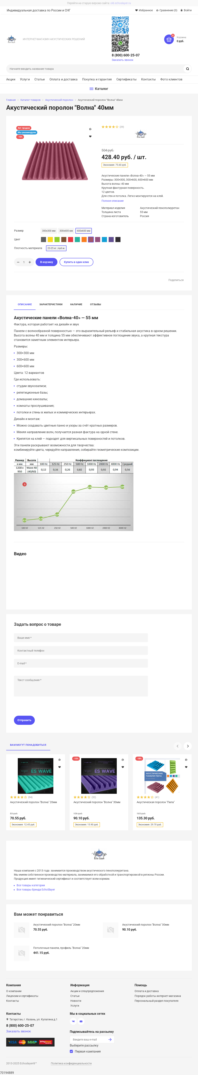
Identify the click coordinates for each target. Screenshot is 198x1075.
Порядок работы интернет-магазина (158, 995)
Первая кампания (88, 1051)
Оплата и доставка (64, 79)
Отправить (24, 720)
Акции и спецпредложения (87, 991)
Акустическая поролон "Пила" (156, 802)
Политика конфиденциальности (71, 1063)
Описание (25, 304)
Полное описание (113, 200)
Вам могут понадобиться (28, 744)
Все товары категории (31, 885)
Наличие (76, 304)
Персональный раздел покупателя (156, 1000)
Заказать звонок (122, 59)
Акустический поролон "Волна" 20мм (33, 802)
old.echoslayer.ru (120, 3)
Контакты (148, 79)
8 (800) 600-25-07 (126, 55)
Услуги (25, 79)
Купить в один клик (76, 262)
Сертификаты (126, 79)
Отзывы (95, 304)
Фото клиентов (171, 79)
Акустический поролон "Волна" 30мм (96, 802)
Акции (10, 79)
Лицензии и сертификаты (22, 995)
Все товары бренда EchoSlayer (36, 889)
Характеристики (50, 304)
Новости (75, 1000)
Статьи (39, 79)
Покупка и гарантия (97, 79)
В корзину (46, 262)
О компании (13, 991)
